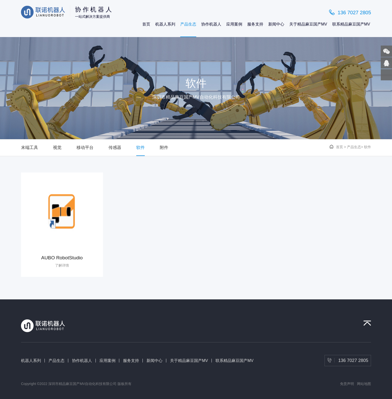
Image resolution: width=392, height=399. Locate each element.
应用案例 (234, 24)
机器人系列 (165, 24)
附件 (164, 147)
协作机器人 (211, 24)
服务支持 (255, 24)
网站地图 (364, 384)
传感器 (114, 147)
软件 (140, 147)
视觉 (57, 147)
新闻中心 (276, 24)
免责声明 (347, 384)
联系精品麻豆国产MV (351, 24)
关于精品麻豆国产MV (308, 24)
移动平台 (85, 147)
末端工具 (29, 147)
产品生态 (188, 24)
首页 (146, 24)
